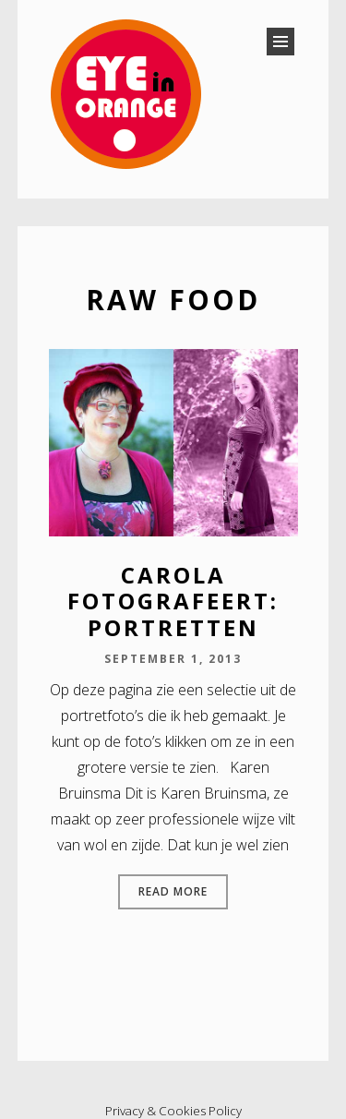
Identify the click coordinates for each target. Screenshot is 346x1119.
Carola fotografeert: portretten (173, 602)
